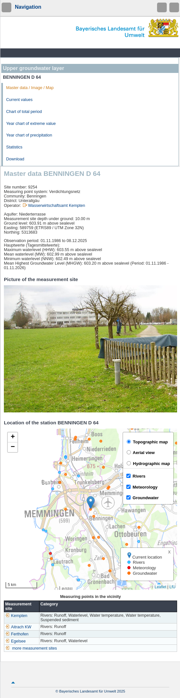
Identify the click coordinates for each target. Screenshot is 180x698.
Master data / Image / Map (30, 88)
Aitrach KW (18, 627)
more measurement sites (34, 648)
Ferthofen (16, 634)
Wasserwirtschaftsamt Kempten (56, 205)
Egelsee (15, 641)
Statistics (14, 147)
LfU (172, 587)
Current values (19, 99)
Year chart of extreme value (31, 123)
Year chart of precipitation (29, 135)
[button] (91, 502)
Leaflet (160, 587)
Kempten (16, 615)
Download (15, 159)
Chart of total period (24, 111)
